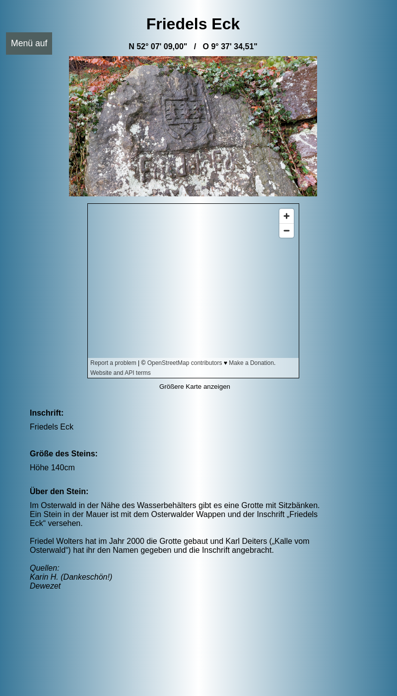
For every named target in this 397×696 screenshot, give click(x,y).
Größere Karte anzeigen (194, 386)
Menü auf (29, 43)
